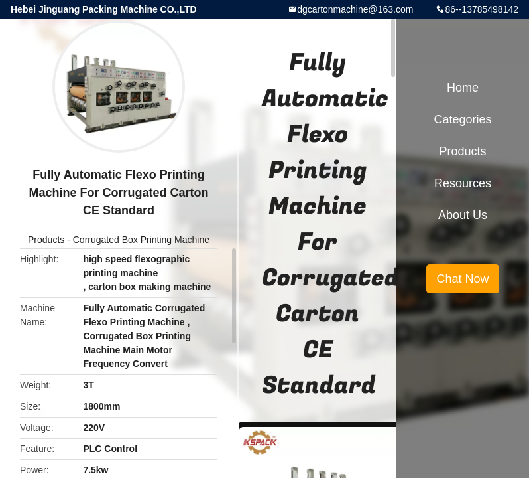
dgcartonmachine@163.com (355, 9)
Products (46, 239)
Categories (462, 119)
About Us (462, 215)
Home (463, 87)
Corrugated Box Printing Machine (141, 239)
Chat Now (462, 278)
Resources (462, 183)
